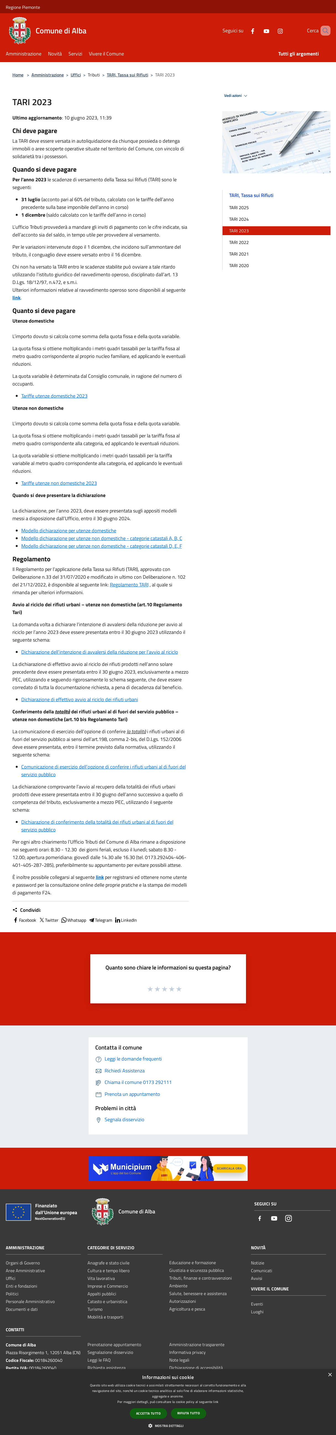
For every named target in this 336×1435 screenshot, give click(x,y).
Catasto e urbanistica (107, 1301)
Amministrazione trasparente (196, 1344)
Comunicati (261, 1270)
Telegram (100, 920)
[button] (167, 1425)
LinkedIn (125, 920)
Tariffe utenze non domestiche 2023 (59, 483)
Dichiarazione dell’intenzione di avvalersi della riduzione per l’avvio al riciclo (99, 652)
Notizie (257, 1262)
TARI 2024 (239, 219)
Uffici (76, 74)
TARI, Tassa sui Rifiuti (127, 74)
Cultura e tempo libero (108, 1270)
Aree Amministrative (25, 1270)
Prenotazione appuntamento (114, 1344)
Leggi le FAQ (99, 1360)
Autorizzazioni (182, 1301)
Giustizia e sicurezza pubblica (196, 1270)
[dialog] (168, 1402)
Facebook (24, 920)
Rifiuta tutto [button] (188, 1413)
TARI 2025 (239, 207)
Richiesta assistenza (107, 1367)
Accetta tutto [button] (148, 1413)
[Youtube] (258, 30)
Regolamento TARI (129, 584)
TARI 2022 (239, 242)
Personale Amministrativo (30, 1301)
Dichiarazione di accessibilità (196, 1367)
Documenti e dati (22, 1309)
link (16, 297)
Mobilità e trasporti (105, 1317)
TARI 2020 (239, 265)
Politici (12, 1293)
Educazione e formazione (192, 1262)
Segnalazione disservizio (110, 1352)
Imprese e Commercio (108, 1286)
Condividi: (26, 910)
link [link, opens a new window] (215, 1401)
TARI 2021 (239, 254)
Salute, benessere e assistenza (198, 1293)
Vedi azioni (236, 95)
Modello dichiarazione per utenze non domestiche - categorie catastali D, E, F (101, 546)
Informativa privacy (187, 1352)
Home (17, 74)
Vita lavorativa (101, 1278)
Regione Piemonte (23, 7)
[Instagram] (272, 30)
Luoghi (257, 1311)
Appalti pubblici (102, 1293)
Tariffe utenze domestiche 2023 (54, 396)
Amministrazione (47, 74)
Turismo (95, 1309)
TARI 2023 (239, 230)
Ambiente (178, 1285)
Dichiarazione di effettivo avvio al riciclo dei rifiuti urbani (79, 699)
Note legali (179, 1360)
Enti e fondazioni (21, 1286)
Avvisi (256, 1278)
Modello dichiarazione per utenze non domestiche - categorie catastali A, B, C (101, 538)
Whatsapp (73, 920)
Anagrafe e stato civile (108, 1262)
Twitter (48, 920)
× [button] (330, 1375)
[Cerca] (323, 30)
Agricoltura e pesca (187, 1309)
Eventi (257, 1304)
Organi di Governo (23, 1262)
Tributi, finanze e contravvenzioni (200, 1278)
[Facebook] (244, 30)
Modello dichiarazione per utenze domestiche (68, 530)
